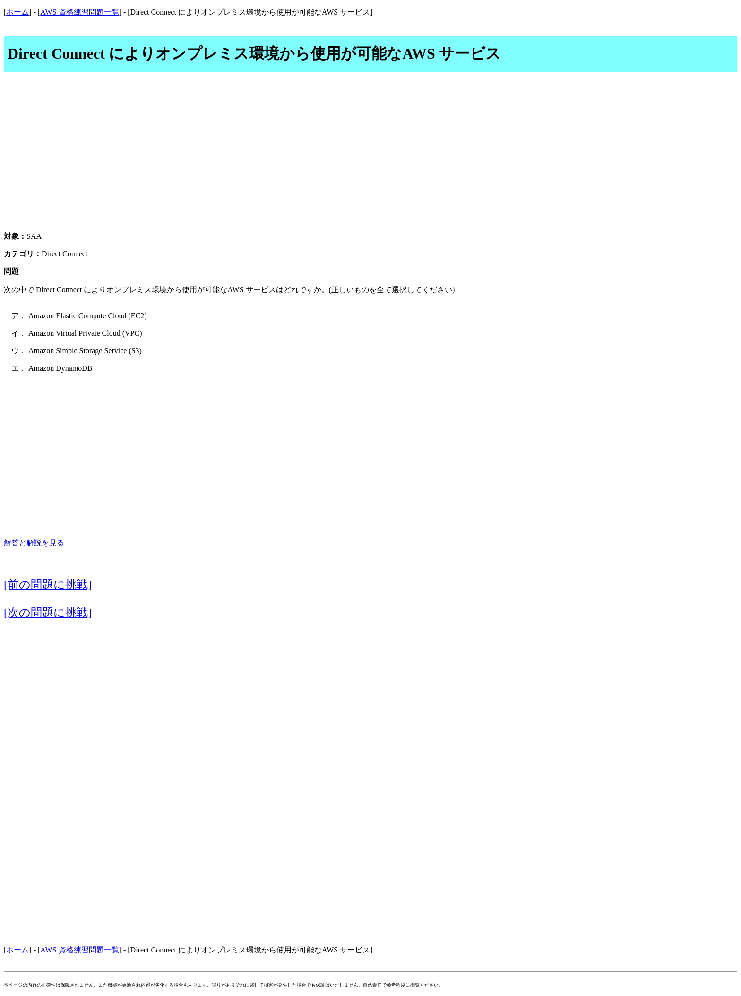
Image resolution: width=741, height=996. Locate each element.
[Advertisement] (370, 157)
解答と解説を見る (34, 543)
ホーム (17, 12)
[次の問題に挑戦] (48, 612)
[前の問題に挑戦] (48, 584)
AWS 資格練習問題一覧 (79, 12)
